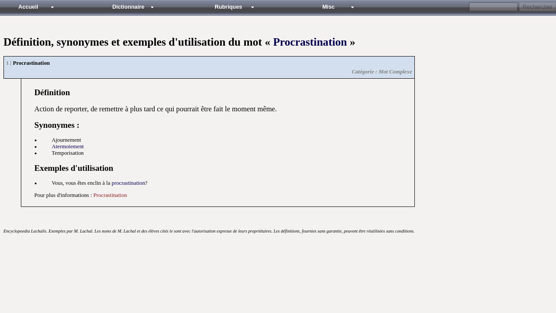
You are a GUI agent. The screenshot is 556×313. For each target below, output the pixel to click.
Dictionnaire (128, 6)
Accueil (28, 6)
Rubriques (228, 6)
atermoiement (68, 146)
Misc (328, 6)
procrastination (128, 183)
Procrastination (310, 42)
